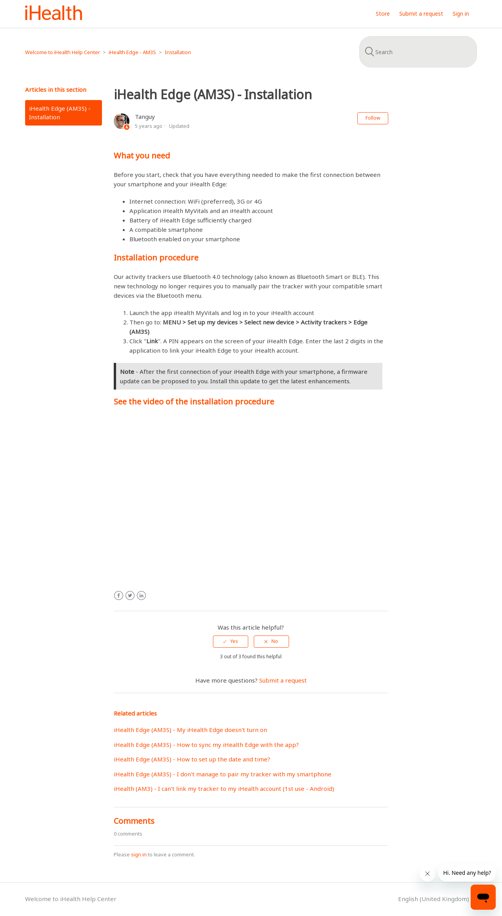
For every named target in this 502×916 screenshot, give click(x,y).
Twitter (130, 596)
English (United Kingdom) (434, 899)
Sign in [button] (461, 13)
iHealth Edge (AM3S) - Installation (60, 112)
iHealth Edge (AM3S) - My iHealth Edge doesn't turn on (190, 730)
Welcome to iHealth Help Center (62, 52)
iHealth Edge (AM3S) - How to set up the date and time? (192, 759)
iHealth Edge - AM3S (132, 52)
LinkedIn (141, 596)
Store (383, 13)
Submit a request (421, 13)
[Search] (418, 51)
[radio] (230, 641)
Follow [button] (373, 118)
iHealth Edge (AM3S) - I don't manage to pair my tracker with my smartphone (222, 774)
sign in (139, 854)
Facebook (119, 596)
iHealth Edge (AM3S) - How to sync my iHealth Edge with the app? (206, 744)
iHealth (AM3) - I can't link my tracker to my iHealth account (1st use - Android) (224, 788)
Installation (178, 52)
